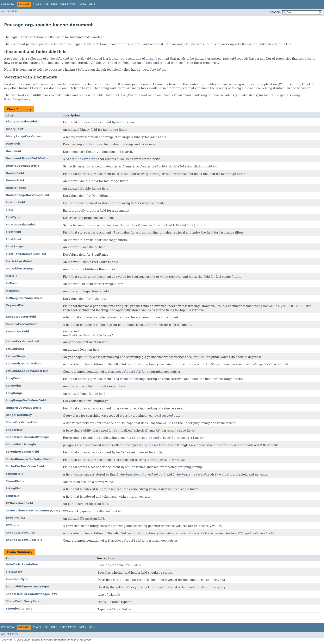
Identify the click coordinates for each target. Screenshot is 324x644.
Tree (54, 4)
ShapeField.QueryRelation (25, 601)
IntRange (12, 290)
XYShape (12, 525)
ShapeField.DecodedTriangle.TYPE (32, 593)
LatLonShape (15, 356)
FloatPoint (13, 239)
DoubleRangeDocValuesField (27, 195)
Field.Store (14, 571)
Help (92, 4)
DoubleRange (16, 187)
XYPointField (15, 517)
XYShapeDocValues (20, 532)
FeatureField (15, 202)
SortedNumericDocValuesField (29, 459)
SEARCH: (275, 12)
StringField (14, 488)
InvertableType (17, 579)
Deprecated (68, 4)
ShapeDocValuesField (22, 422)
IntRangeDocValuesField (24, 298)
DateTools (13, 143)
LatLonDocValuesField (22, 341)
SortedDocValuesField (22, 451)
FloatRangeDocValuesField (26, 253)
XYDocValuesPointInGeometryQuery (33, 510)
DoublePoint (15, 180)
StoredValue (15, 481)
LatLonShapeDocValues (23, 363)
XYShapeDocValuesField (24, 539)
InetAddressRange (20, 268)
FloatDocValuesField (21, 224)
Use (45, 4)
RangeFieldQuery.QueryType (27, 586)
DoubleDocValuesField (22, 165)
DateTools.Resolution (22, 564)
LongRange (14, 393)
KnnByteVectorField (21, 316)
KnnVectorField (17, 331)
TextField (12, 495)
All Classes (9, 11)
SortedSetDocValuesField (25, 466)
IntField (11, 276)
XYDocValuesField (19, 503)
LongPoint (13, 385)
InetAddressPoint (19, 261)
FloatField (13, 231)
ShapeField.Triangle (21, 444)
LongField (13, 378)
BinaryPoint (15, 128)
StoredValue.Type (19, 608)
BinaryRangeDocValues (23, 136)
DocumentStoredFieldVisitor (27, 158)
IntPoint (12, 283)
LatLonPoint (15, 348)
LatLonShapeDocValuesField (27, 370)
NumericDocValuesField (24, 407)
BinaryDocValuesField (22, 121)
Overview (7, 4)
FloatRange (14, 246)
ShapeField (14, 429)
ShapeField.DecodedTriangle (27, 437)
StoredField (14, 473)
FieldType (13, 217)
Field (9, 209)
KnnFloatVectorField (21, 324)
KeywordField (16, 305)
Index (83, 4)
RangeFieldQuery (19, 414)
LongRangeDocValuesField (26, 400)
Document (13, 151)
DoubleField (15, 173)
